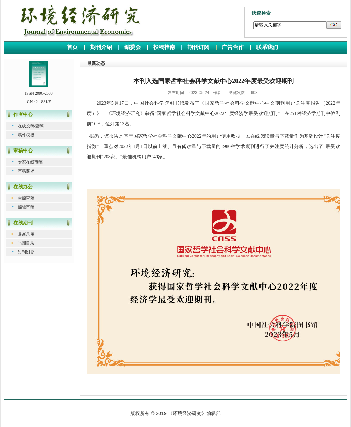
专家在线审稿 (30, 162)
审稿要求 (26, 171)
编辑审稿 (26, 207)
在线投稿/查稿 (31, 126)
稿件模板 (26, 135)
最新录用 (26, 234)
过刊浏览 (26, 252)
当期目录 (26, 243)
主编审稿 (26, 198)
